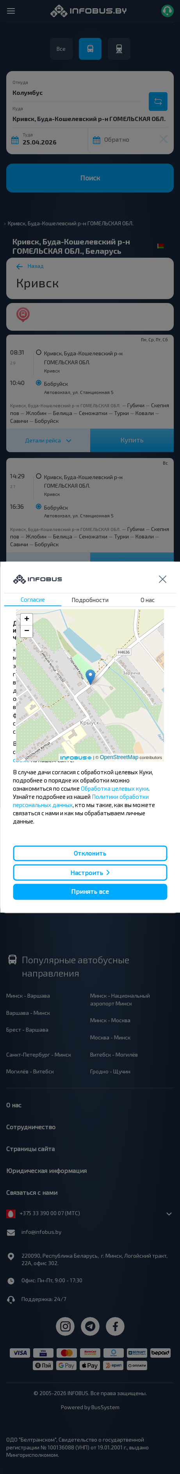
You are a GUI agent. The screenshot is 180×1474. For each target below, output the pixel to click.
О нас (148, 599)
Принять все (90, 891)
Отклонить (90, 853)
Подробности (90, 599)
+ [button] (26, 620)
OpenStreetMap (119, 757)
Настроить (86, 872)
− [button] (26, 631)
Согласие (33, 599)
